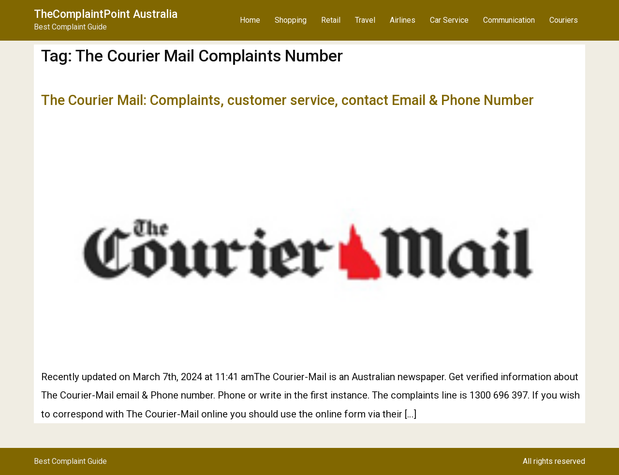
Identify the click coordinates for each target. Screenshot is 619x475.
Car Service (449, 20)
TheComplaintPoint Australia (105, 14)
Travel (365, 20)
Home (250, 20)
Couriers (563, 20)
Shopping (291, 20)
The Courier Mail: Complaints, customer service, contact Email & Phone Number (287, 100)
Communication (509, 20)
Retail (330, 20)
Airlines (402, 20)
